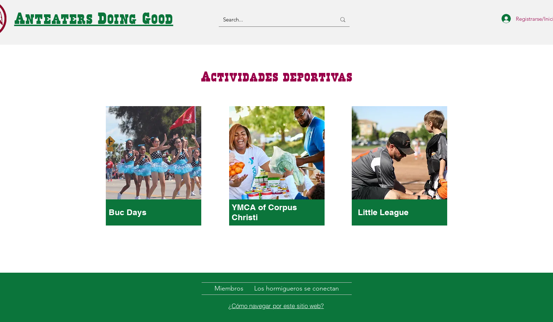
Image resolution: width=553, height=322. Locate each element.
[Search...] (274, 19)
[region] (154, 180)
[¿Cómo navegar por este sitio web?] (276, 305)
